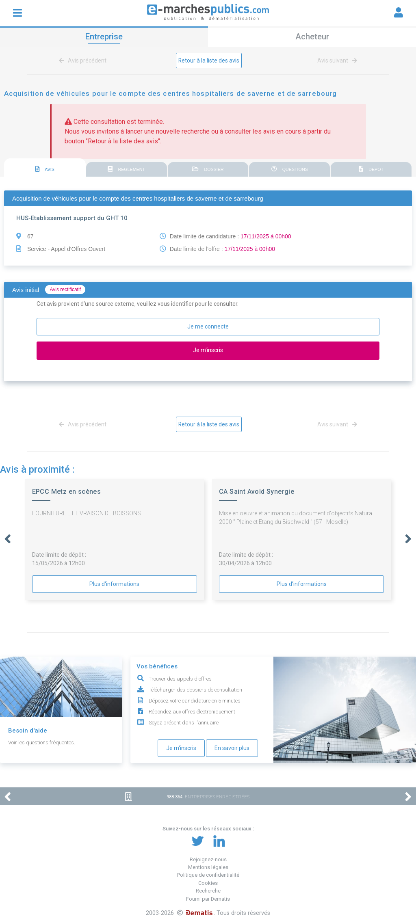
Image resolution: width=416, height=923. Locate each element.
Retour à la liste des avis (209, 60)
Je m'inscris (181, 748)
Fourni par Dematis (208, 899)
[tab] (45, 167)
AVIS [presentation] (45, 169)
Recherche (208, 891)
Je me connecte (208, 326)
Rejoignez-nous (208, 859)
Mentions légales (208, 867)
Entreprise (104, 36)
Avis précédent (84, 60)
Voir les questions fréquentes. (41, 742)
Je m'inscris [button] (208, 350)
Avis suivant (335, 60)
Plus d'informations (114, 584)
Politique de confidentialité (208, 875)
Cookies (208, 883)
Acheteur (312, 36)
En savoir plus (231, 748)
